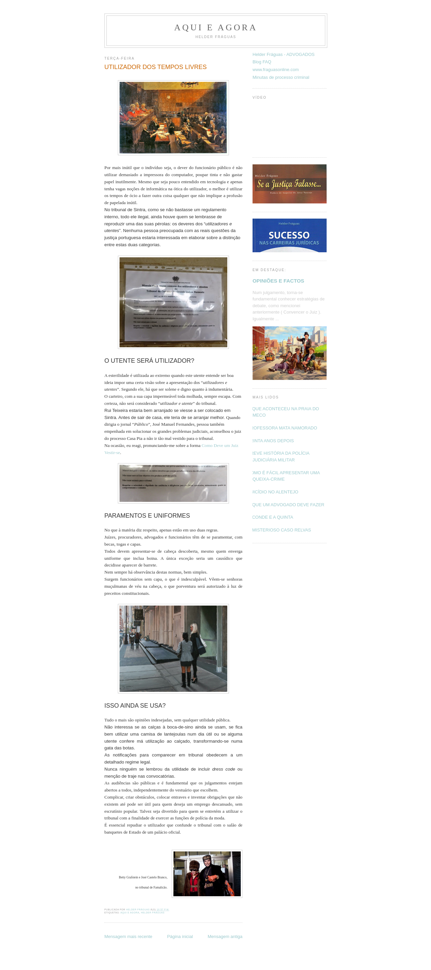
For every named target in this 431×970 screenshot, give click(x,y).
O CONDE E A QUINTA (270, 517)
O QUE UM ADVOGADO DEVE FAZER (285, 504)
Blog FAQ (262, 61)
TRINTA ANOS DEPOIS (270, 440)
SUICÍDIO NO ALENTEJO (272, 491)
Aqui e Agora (215, 27)
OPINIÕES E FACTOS (278, 281)
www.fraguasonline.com (276, 69)
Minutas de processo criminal (281, 77)
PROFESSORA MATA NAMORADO (282, 427)
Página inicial (180, 936)
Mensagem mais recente (128, 936)
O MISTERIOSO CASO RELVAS (279, 529)
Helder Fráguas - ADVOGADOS (283, 54)
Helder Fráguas (153, 912)
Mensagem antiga (225, 936)
